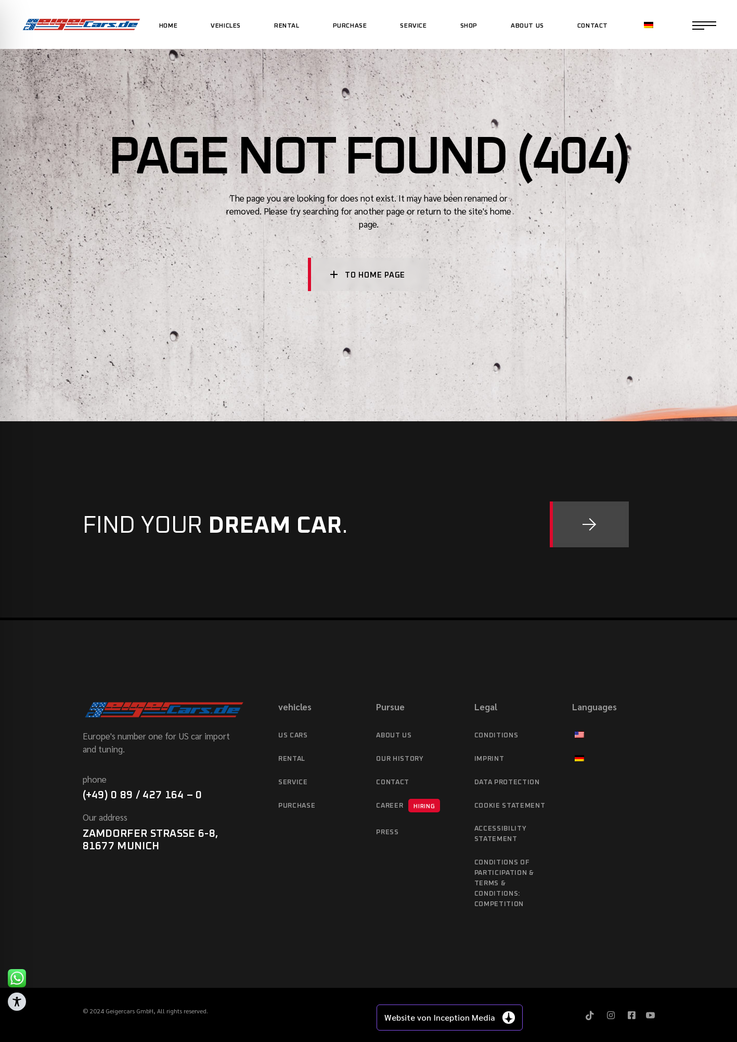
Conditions (496, 735)
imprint (489, 759)
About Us (393, 735)
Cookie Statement (509, 805)
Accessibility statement (500, 834)
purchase (296, 805)
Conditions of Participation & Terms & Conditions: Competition (504, 883)
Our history (399, 759)
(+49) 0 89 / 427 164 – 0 (142, 795)
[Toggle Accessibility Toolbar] (17, 1002)
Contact (392, 782)
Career (408, 805)
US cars (293, 735)
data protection (507, 782)
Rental (291, 759)
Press (387, 832)
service (293, 782)
